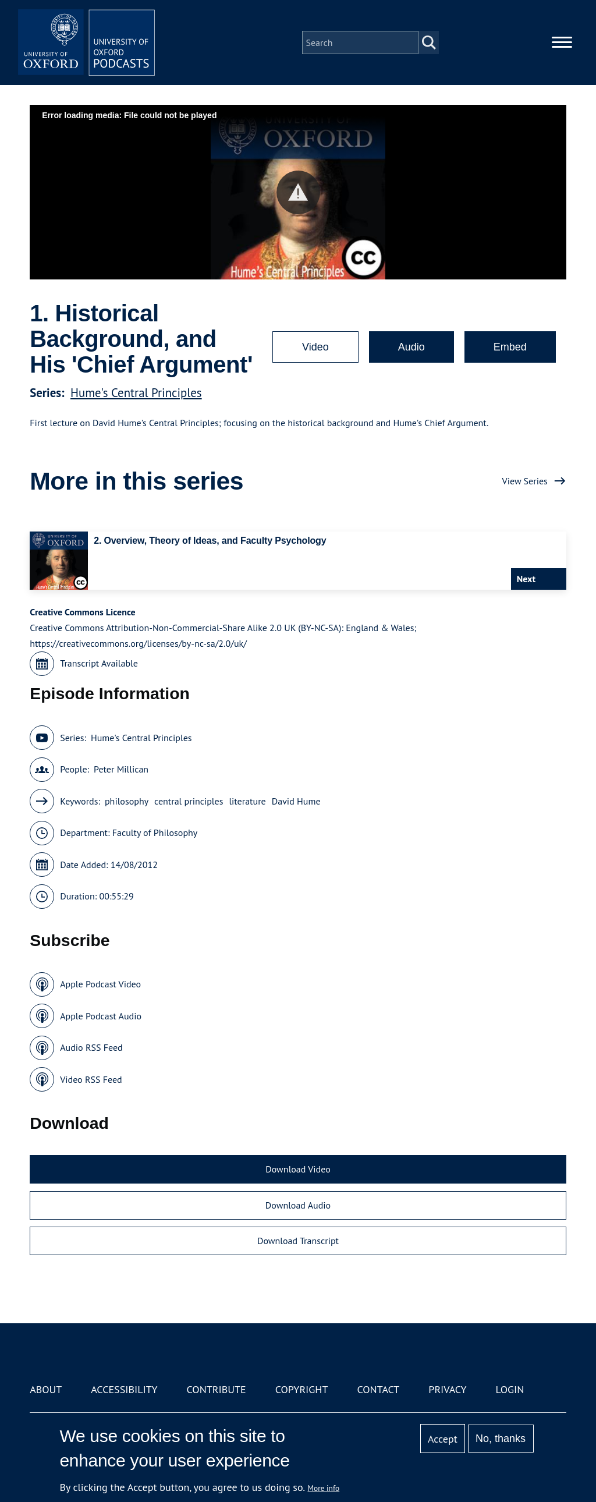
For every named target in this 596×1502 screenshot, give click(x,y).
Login (510, 1389)
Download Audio (298, 1205)
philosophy (126, 801)
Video (315, 347)
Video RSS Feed (91, 1079)
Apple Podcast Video (100, 984)
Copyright (301, 1389)
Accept (442, 1439)
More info (324, 1488)
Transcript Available (99, 663)
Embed (510, 347)
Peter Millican (121, 769)
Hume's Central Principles (136, 393)
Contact (378, 1389)
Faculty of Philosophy (154, 832)
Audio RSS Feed (91, 1047)
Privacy (447, 1389)
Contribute (216, 1389)
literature (247, 801)
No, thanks (501, 1438)
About (46, 1389)
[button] (298, 192)
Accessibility (124, 1389)
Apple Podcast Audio (100, 1016)
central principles (188, 801)
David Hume (296, 801)
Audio (411, 347)
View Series (525, 481)
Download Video (297, 1169)
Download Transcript (298, 1240)
